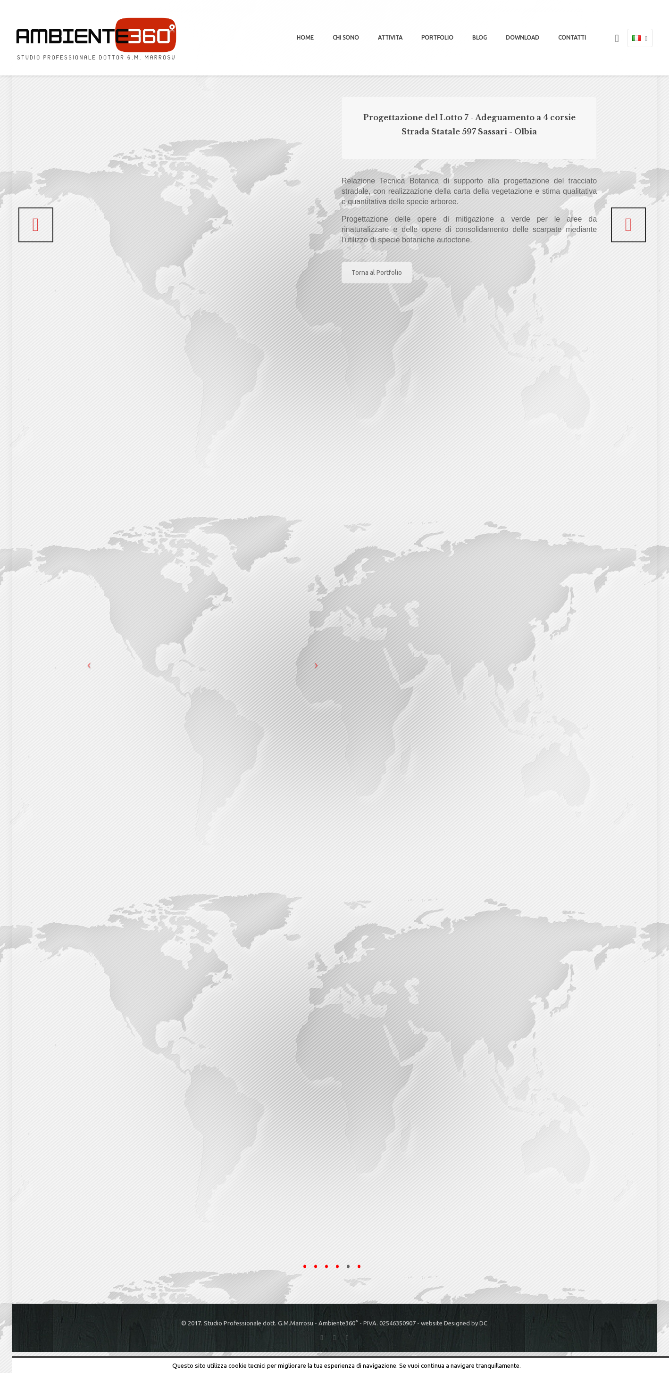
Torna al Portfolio (376, 272)
